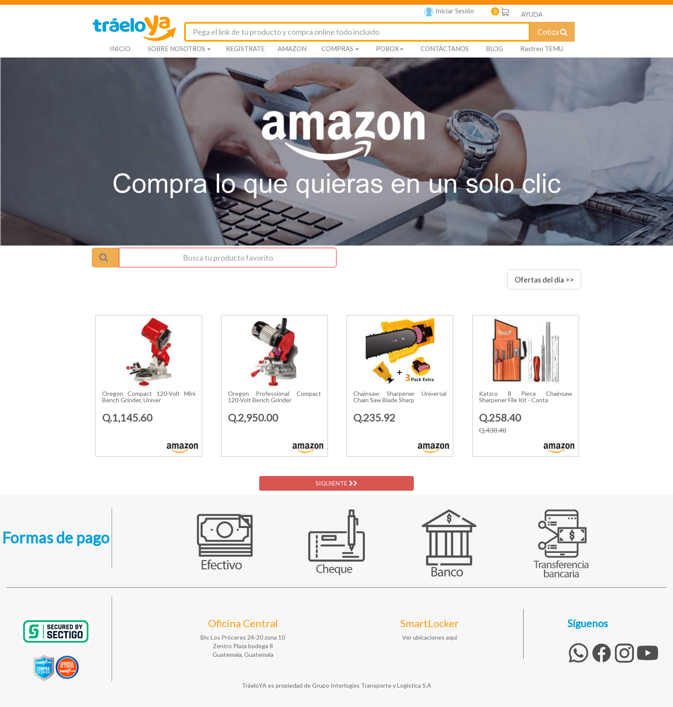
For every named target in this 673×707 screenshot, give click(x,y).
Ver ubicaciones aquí (429, 637)
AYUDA (532, 14)
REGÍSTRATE (245, 48)
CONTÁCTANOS (445, 48)
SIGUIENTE (336, 483)
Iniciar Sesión (449, 11)
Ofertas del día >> (544, 279)
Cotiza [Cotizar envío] (552, 31)
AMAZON (292, 48)
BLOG (494, 48)
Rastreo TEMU (541, 48)
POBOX (389, 48)
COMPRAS (340, 48)
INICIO (120, 48)
